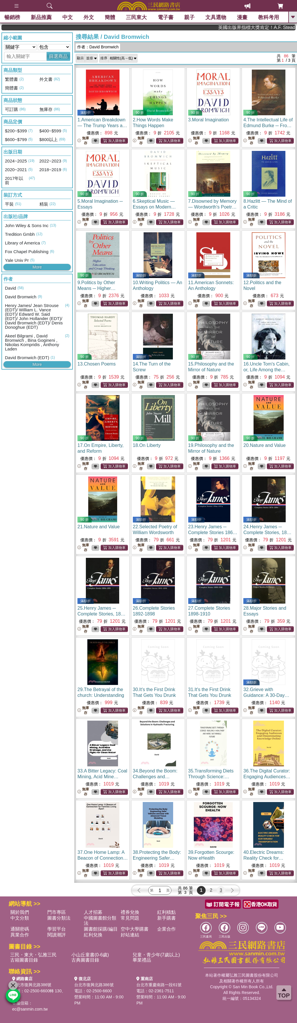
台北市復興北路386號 (31, 984)
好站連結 (130, 934)
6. (154, 207)
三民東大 (136, 17)
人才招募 (93, 912)
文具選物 (215, 17)
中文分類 (19, 918)
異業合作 (19, 934)
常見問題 (130, 918)
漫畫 (242, 17)
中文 (67, 17)
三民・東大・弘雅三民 (33, 954)
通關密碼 (19, 929)
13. (96, 363)
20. (264, 445)
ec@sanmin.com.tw (30, 1009)
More (37, 267)
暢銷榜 (12, 17)
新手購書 (166, 918)
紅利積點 (166, 912)
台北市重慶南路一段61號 (159, 984)
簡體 (110, 17)
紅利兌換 (93, 934)
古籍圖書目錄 (24, 960)
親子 (189, 17)
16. (266, 369)
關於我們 (19, 912)
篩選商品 (58, 56)
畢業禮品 (142, 960)
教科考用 (268, 17)
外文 (89, 17)
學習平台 (56, 929)
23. (213, 532)
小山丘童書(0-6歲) (90, 954)
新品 (41, 17)
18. (147, 445)
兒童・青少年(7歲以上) (156, 954)
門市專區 (56, 912)
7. (212, 207)
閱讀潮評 (56, 934)
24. (268, 532)
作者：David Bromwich (98, 47)
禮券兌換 (130, 912)
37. (102, 858)
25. (102, 614)
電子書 (165, 17)
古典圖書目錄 (85, 960)
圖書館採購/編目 (100, 929)
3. (208, 119)
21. (98, 526)
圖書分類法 (58, 918)
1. (102, 125)
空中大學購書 (134, 929)
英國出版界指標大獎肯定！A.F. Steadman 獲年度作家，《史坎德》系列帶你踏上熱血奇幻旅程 (274, 27)
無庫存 (83, 140)
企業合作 (166, 929)
